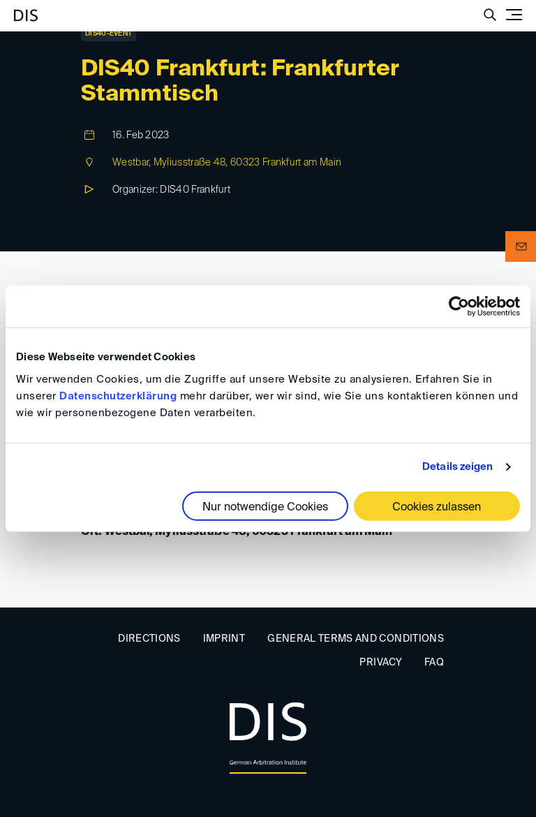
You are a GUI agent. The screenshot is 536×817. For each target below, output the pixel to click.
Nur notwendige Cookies (265, 507)
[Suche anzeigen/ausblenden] (490, 14)
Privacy (380, 663)
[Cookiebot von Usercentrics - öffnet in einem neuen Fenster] (459, 306)
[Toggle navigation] (513, 14)
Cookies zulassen (436, 507)
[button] (520, 246)
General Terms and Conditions (355, 639)
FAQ (434, 663)
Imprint (224, 639)
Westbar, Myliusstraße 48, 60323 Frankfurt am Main (226, 163)
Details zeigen (457, 467)
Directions (149, 639)
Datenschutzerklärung (118, 395)
